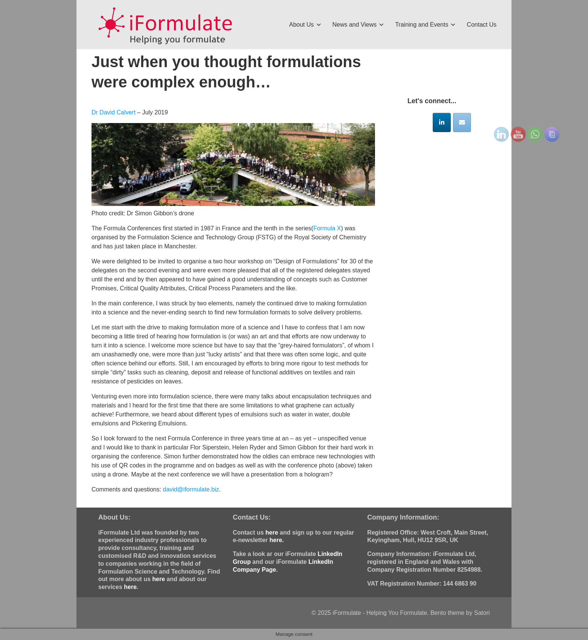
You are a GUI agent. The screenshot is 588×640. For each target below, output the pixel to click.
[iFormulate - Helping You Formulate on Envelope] (462, 122)
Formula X (327, 228)
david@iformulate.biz (191, 489)
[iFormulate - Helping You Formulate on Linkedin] (442, 122)
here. (276, 540)
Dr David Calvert (114, 112)
